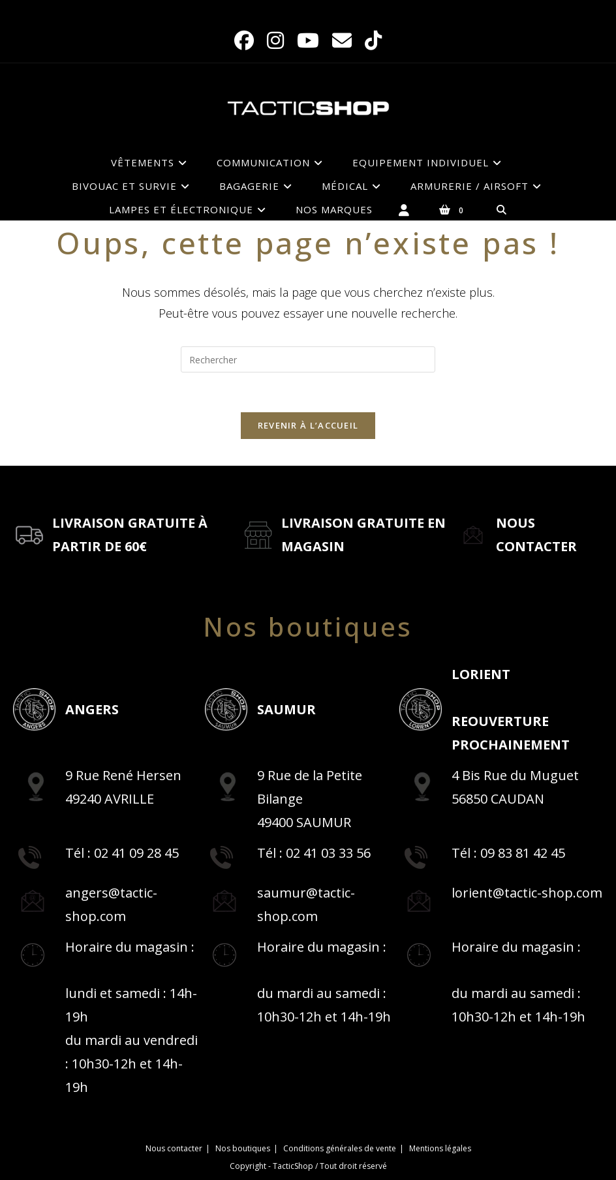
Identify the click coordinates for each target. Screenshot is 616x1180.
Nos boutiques (242, 1148)
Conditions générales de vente (339, 1148)
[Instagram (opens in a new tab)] (275, 40)
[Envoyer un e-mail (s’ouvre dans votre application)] (342, 40)
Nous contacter (174, 1148)
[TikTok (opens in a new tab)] (373, 40)
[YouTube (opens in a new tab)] (308, 40)
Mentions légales (440, 1148)
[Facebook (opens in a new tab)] (244, 40)
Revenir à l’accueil (308, 425)
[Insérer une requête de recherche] (308, 359)
